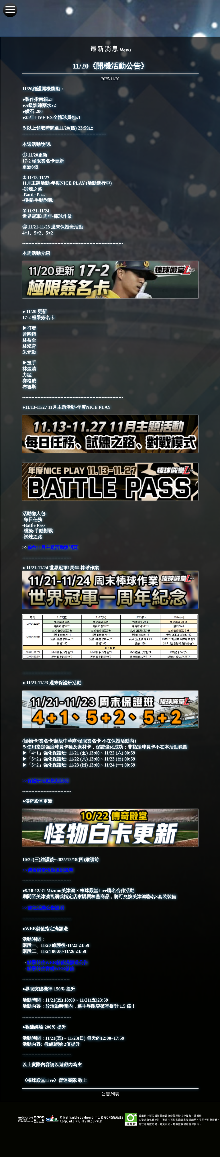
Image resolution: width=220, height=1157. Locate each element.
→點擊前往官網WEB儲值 (48, 968)
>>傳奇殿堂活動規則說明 (47, 870)
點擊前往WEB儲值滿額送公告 (57, 962)
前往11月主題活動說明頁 (53, 547)
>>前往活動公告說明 (43, 907)
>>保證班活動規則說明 (45, 780)
